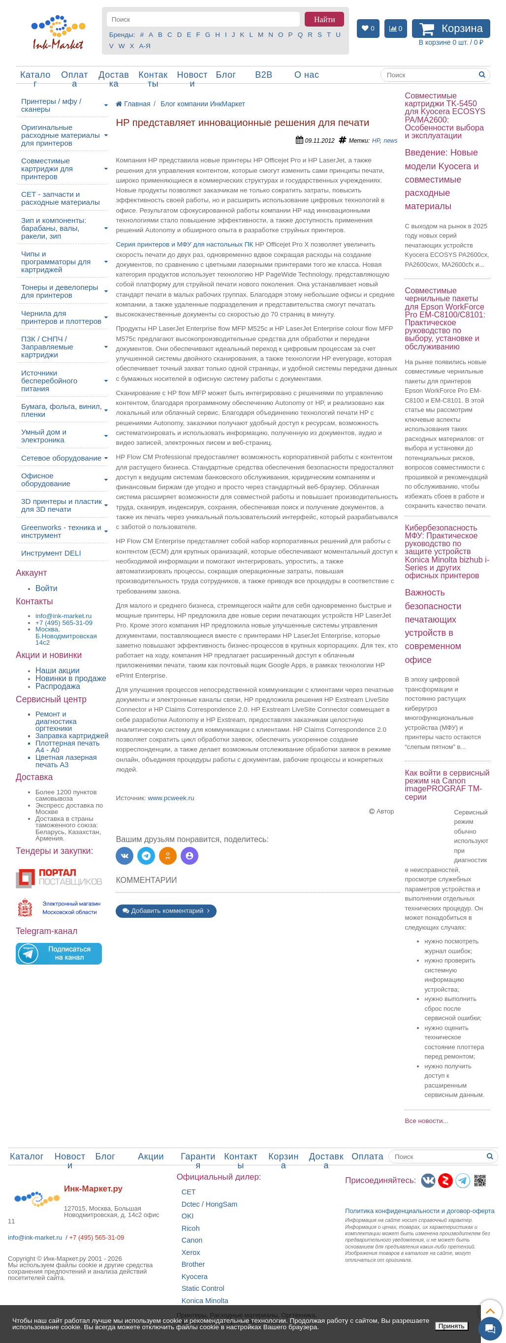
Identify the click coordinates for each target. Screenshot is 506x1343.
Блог (226, 75)
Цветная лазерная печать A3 (66, 761)
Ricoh (191, 1228)
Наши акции (57, 670)
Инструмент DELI (51, 553)
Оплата (74, 79)
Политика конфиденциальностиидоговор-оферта (420, 1211)
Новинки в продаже (70, 678)
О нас (306, 75)
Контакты (152, 79)
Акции (151, 1156)
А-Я (145, 46)
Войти (46, 588)
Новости (192, 79)
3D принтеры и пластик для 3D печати (61, 505)
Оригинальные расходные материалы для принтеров (60, 135)
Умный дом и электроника (43, 436)
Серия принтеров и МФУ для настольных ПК (184, 244)
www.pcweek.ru (171, 798)
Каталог (35, 79)
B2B (264, 75)
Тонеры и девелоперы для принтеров (59, 291)
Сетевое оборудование (61, 458)
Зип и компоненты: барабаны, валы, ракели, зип (54, 228)
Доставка (113, 79)
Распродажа (57, 686)
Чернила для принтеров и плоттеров (61, 317)
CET (189, 1192)
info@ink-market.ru (35, 1237)
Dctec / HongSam (210, 1204)
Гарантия (198, 1161)
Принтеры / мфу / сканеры (51, 105)
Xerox (191, 1252)
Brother (193, 1264)
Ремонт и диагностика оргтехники (56, 721)
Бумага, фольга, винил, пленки (61, 410)
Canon (192, 1240)
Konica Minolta (205, 1301)
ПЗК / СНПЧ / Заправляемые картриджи (47, 347)
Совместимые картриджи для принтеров (47, 168)
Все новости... (426, 1120)
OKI (188, 1216)
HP (376, 140)
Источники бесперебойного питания (49, 381)
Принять (452, 1326)
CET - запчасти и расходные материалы (60, 198)
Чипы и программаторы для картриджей (56, 262)
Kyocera (195, 1277)
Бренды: (122, 34)
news (390, 140)
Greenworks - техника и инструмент (61, 531)
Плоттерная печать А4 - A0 (67, 746)
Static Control (203, 1288)
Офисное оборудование (45, 479)
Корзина (283, 1161)
